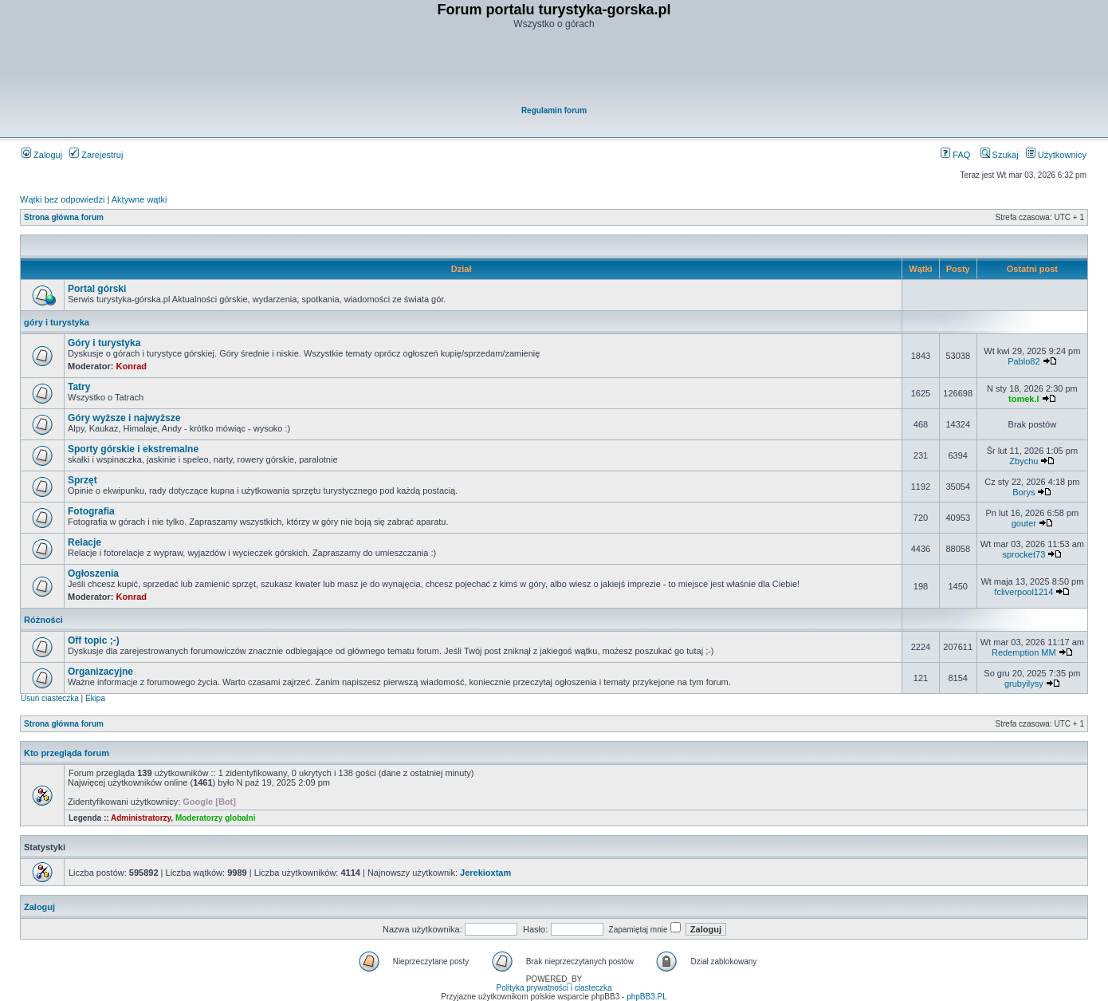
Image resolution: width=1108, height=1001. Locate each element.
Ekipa (95, 698)
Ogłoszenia (93, 573)
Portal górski (97, 288)
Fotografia (91, 511)
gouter (1024, 523)
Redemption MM (1024, 652)
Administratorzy (141, 818)
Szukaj (999, 155)
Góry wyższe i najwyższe (124, 418)
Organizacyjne (100, 671)
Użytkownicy (1056, 155)
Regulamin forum (554, 110)
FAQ (955, 155)
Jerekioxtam (485, 872)
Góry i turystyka (104, 343)
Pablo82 (1023, 361)
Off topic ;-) (94, 640)
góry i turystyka (56, 322)
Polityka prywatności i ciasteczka (553, 987)
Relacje (84, 542)
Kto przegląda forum (66, 753)
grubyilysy (1023, 683)
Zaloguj (42, 155)
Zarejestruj (96, 155)
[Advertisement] (555, 68)
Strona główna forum (64, 217)
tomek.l (1023, 399)
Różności (43, 620)
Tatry (79, 386)
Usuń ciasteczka (50, 698)
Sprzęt (82, 480)
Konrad (131, 366)
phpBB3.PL (647, 996)
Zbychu (1023, 461)
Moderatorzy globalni (215, 818)
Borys (1023, 492)
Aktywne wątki (139, 199)
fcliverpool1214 (1023, 592)
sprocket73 (1023, 554)
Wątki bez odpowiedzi (62, 199)
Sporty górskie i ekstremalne (133, 449)
